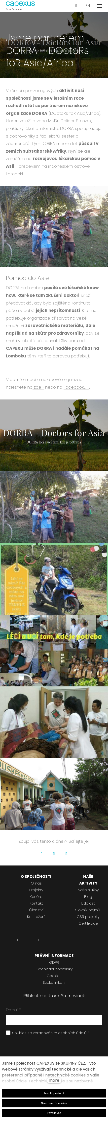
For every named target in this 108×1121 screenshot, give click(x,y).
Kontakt (36, 903)
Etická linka (52, 982)
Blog (88, 896)
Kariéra (36, 896)
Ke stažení (36, 916)
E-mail (13, 1010)
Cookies (54, 975)
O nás (36, 883)
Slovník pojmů (87, 909)
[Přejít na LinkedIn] (6, 941)
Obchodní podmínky (54, 969)
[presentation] (43, 1049)
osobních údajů (72, 1032)
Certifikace (88, 923)
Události (88, 903)
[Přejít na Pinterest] (47, 941)
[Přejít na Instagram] (27, 941)
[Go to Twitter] (54, 854)
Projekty (36, 889)
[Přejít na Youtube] (38, 941)
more (54, 1080)
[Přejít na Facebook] (17, 941)
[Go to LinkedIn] (66, 854)
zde (37, 387)
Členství (36, 909)
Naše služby (88, 889)
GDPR (54, 962)
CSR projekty (88, 916)
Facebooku (75, 387)
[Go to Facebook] (41, 854)
